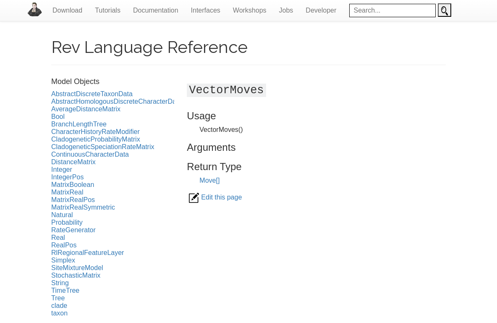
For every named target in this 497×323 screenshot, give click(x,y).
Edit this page (215, 197)
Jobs (286, 10)
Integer (61, 169)
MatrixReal (67, 192)
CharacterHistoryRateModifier (95, 131)
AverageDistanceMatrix (85, 109)
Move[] (209, 180)
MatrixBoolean (72, 184)
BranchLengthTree (79, 124)
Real (58, 237)
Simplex (63, 260)
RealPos (63, 245)
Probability (67, 222)
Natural (62, 214)
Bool (58, 116)
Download (67, 10)
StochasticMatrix (75, 275)
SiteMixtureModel (77, 267)
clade (59, 305)
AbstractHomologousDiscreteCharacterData (116, 101)
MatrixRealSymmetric (83, 207)
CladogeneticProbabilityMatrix (95, 139)
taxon (59, 313)
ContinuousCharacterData (90, 154)
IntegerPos (67, 177)
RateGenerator (73, 230)
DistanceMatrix (73, 161)
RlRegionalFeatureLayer (87, 252)
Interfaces (205, 10)
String (60, 282)
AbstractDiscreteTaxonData (92, 93)
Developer (321, 10)
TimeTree (65, 290)
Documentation (155, 10)
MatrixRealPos (73, 199)
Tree (58, 298)
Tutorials (107, 10)
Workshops (250, 10)
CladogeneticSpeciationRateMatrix (102, 146)
